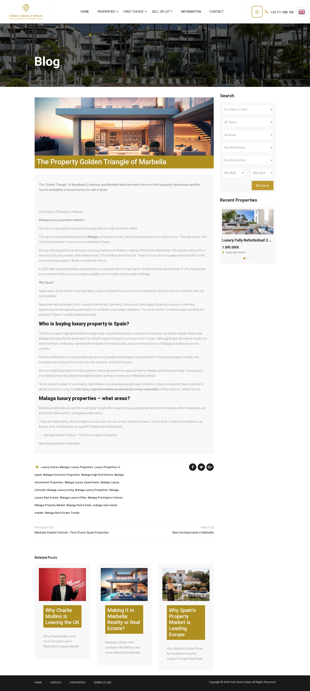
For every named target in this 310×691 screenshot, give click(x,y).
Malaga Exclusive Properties (61, 474)
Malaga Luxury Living (60, 490)
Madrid (86, 255)
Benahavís (79, 184)
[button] (244, 258)
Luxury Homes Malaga (55, 467)
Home (38, 682)
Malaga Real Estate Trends (62, 512)
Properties (77, 682)
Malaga (93, 237)
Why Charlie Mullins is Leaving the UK (62, 616)
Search (262, 185)
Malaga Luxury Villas (73, 497)
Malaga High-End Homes (97, 474)
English (301, 11)
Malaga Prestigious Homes (105, 497)
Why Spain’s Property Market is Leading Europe (182, 622)
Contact (56, 682)
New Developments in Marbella (59, 443)
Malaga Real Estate (79, 505)
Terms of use (102, 682)
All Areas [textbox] (230, 135)
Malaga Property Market (50, 505)
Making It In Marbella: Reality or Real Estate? (123, 619)
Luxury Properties (82, 467)
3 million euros (168, 237)
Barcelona (119, 255)
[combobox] (247, 134)
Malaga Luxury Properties (91, 490)
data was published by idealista (70, 269)
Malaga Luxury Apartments (82, 482)
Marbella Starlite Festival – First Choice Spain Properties (80, 435)
